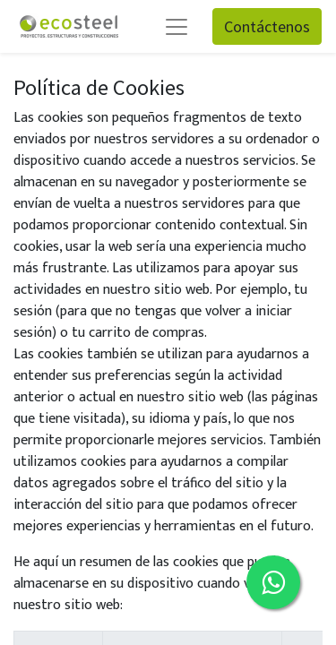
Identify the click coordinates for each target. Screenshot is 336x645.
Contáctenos (267, 26)
